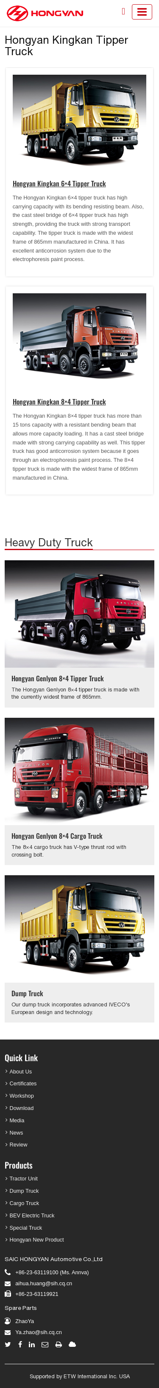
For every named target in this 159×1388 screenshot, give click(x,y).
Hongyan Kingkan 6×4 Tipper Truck (59, 183)
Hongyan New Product (36, 1239)
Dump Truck (27, 993)
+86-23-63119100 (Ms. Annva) (52, 1272)
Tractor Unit (23, 1178)
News (16, 1133)
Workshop (21, 1096)
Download (21, 1108)
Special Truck (25, 1228)
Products (19, 1165)
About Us (20, 1071)
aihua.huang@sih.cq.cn (43, 1283)
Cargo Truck (24, 1203)
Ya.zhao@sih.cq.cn (38, 1332)
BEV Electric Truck (31, 1215)
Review (18, 1144)
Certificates (22, 1083)
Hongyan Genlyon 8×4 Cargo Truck (57, 836)
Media (16, 1120)
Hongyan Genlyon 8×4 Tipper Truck (57, 678)
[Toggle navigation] (142, 12)
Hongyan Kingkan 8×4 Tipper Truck (59, 401)
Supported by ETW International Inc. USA (80, 1376)
